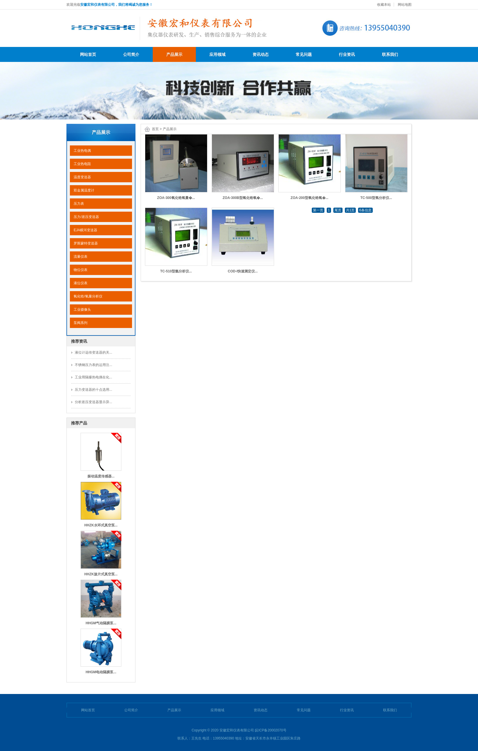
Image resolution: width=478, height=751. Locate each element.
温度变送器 (80, 177)
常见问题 (304, 54)
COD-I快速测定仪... (243, 271)
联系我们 (390, 54)
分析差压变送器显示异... (93, 402)
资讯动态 (261, 54)
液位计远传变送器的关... (93, 352)
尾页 (337, 210)
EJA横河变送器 (83, 230)
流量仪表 (78, 257)
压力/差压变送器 (84, 217)
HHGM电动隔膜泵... (101, 672)
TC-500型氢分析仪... (376, 198)
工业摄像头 (80, 310)
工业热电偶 (80, 151)
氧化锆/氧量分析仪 (86, 296)
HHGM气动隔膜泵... (101, 623)
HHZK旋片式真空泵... (100, 574)
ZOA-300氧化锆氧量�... (176, 198)
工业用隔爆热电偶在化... (93, 377)
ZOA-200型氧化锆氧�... (309, 198)
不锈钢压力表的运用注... (93, 365)
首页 (155, 129)
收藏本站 (384, 5)
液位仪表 (78, 283)
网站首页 (88, 54)
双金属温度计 (82, 190)
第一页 (318, 210)
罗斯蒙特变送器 (84, 243)
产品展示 (174, 54)
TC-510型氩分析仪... (176, 271)
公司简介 (131, 54)
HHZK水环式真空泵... (100, 525)
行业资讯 (347, 54)
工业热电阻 (80, 164)
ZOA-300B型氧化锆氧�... (243, 198)
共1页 (350, 210)
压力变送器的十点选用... (93, 390)
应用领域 (217, 54)
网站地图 (405, 5)
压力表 (77, 204)
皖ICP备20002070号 (270, 730)
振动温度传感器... (100, 476)
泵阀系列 (78, 323)
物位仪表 (78, 270)
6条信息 (365, 210)
